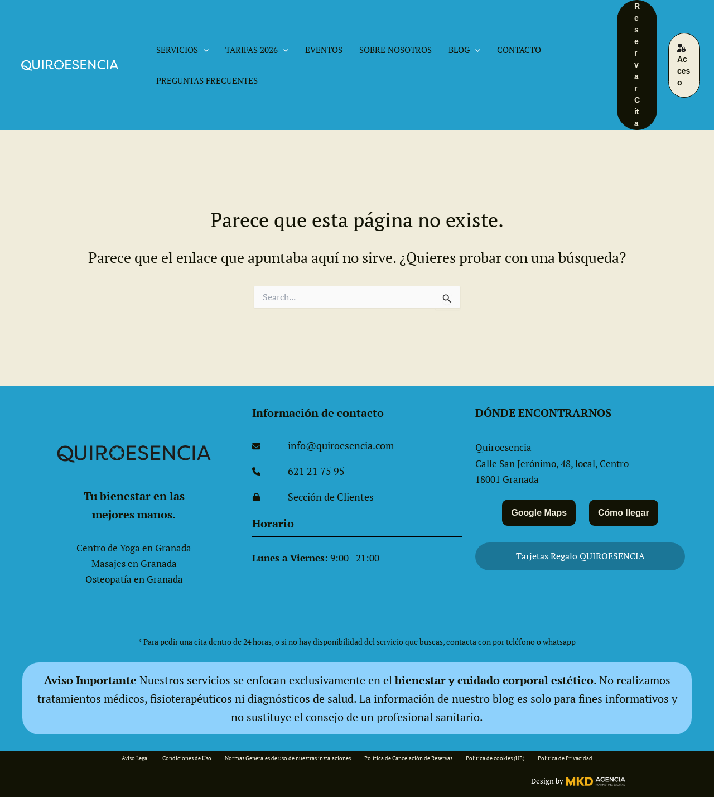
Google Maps (537, 511)
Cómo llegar (625, 511)
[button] (203, 50)
